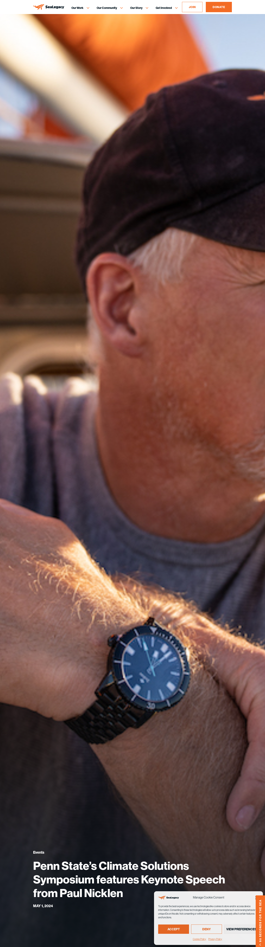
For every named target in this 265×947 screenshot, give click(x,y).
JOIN (192, 7)
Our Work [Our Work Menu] (77, 8)
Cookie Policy (199, 939)
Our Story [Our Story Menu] (136, 8)
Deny (206, 929)
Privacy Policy (215, 939)
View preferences (241, 929)
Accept (173, 929)
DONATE (219, 7)
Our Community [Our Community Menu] (107, 8)
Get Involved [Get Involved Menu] (164, 8)
